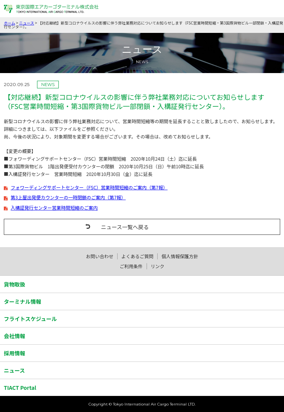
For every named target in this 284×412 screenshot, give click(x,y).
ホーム (9, 23)
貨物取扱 (14, 284)
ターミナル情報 (22, 301)
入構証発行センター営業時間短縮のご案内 (54, 207)
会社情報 (14, 336)
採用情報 (14, 353)
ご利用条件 (130, 266)
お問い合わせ (99, 256)
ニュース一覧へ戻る (124, 227)
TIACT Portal (20, 387)
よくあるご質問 (137, 256)
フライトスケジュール (30, 318)
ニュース (26, 23)
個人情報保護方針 (179, 256)
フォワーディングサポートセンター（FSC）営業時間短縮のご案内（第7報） (89, 187)
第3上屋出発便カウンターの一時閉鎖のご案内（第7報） (68, 197)
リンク (158, 266)
